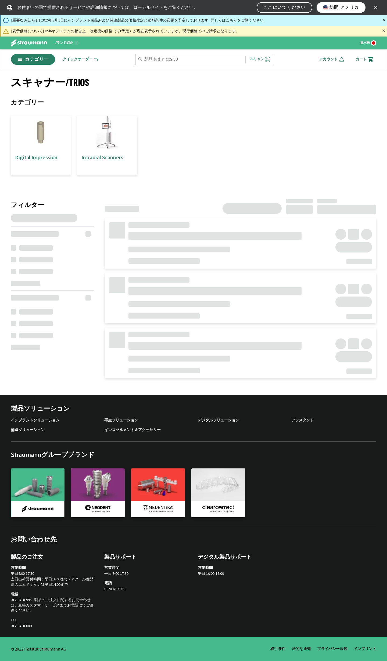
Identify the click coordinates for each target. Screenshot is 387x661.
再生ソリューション (121, 420)
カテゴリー (33, 59)
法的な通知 (301, 649)
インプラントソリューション (35, 420)
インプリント (365, 649)
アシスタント (302, 420)
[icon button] (375, 7)
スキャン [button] (260, 59)
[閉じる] (384, 20)
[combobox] (193, 59)
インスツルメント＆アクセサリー (132, 430)
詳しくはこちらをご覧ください (237, 20)
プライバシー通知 (332, 649)
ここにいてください (284, 7)
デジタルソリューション (218, 420)
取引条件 (277, 649)
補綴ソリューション (28, 430)
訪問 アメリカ (341, 7)
